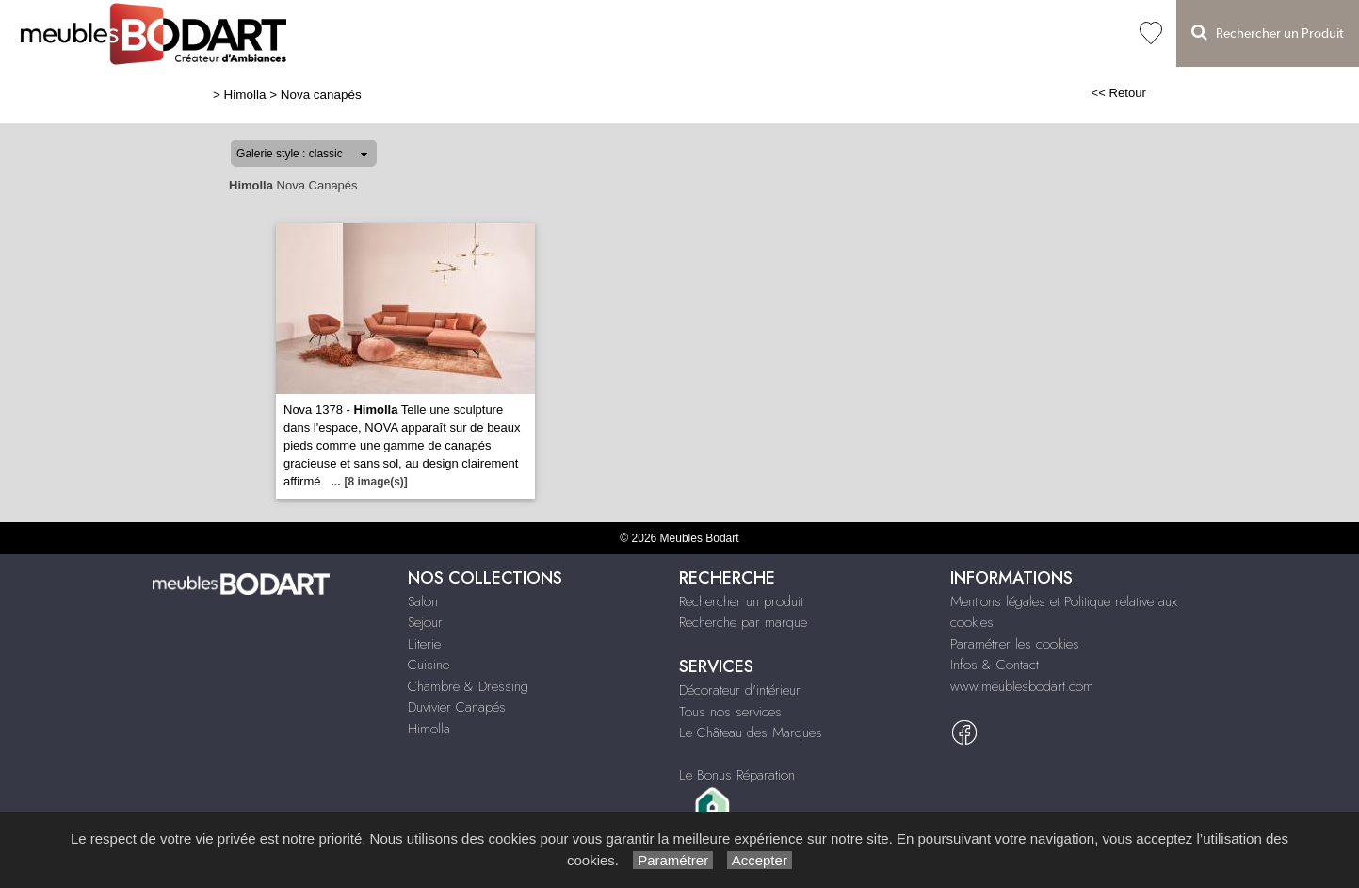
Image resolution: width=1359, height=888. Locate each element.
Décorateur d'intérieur (740, 690)
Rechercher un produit (741, 601)
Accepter (759, 860)
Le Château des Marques (750, 732)
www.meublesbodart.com (1021, 686)
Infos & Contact (994, 664)
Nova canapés (321, 95)
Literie (424, 643)
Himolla (245, 95)
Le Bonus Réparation (737, 775)
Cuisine (428, 664)
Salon (423, 601)
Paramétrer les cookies (1014, 643)
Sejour (425, 622)
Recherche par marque (743, 622)
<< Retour (1118, 93)
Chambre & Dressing (468, 686)
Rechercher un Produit (1267, 32)
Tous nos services (730, 711)
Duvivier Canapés (457, 707)
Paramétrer (673, 860)
